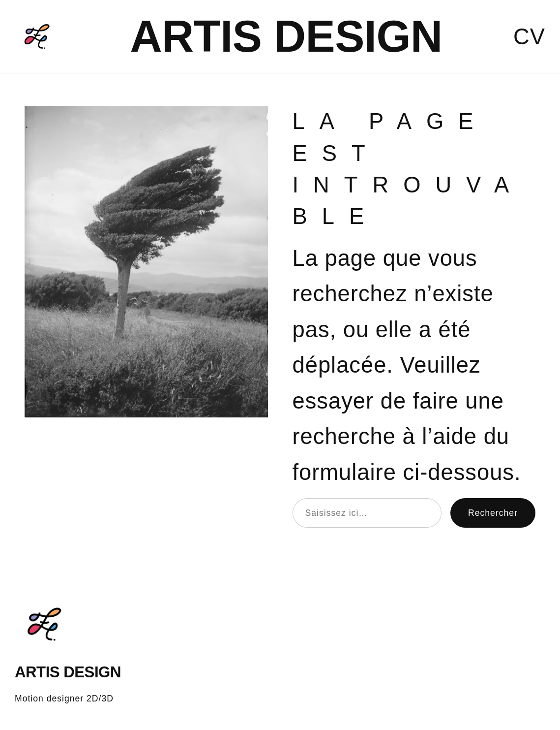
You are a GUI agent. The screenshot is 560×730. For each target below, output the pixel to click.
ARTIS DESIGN (286, 36)
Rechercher (493, 513)
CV (529, 36)
